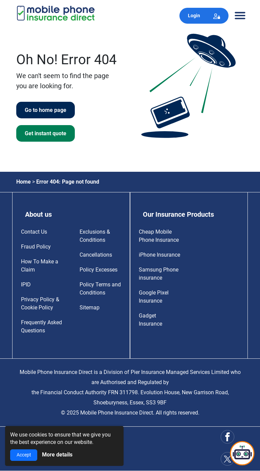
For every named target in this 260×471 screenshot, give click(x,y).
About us (38, 214)
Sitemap (90, 307)
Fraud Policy (36, 246)
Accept (24, 455)
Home (23, 182)
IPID (26, 284)
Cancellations (96, 255)
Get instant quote (45, 133)
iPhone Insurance (159, 255)
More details (57, 454)
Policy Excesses (98, 269)
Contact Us (34, 232)
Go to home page (45, 110)
